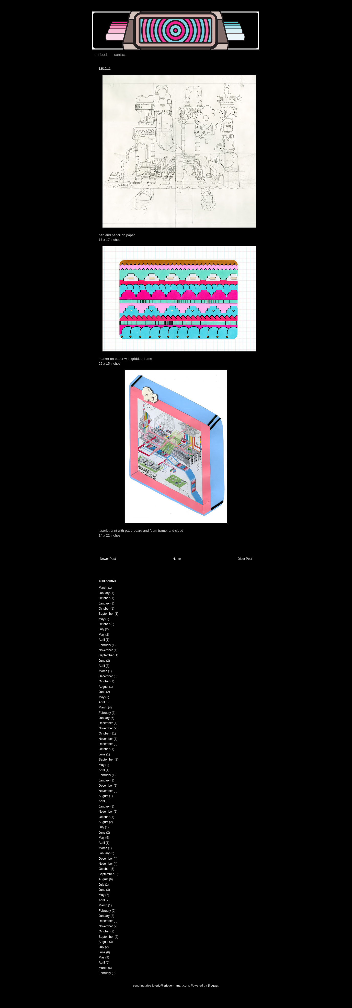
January (104, 593)
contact (120, 55)
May (102, 619)
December (106, 676)
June (102, 660)
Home (177, 559)
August (103, 687)
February (105, 645)
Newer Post (108, 559)
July (101, 629)
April (102, 640)
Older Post (244, 559)
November (106, 650)
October (104, 598)
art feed (101, 55)
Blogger (213, 985)
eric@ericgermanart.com (172, 985)
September (106, 613)
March (103, 587)
